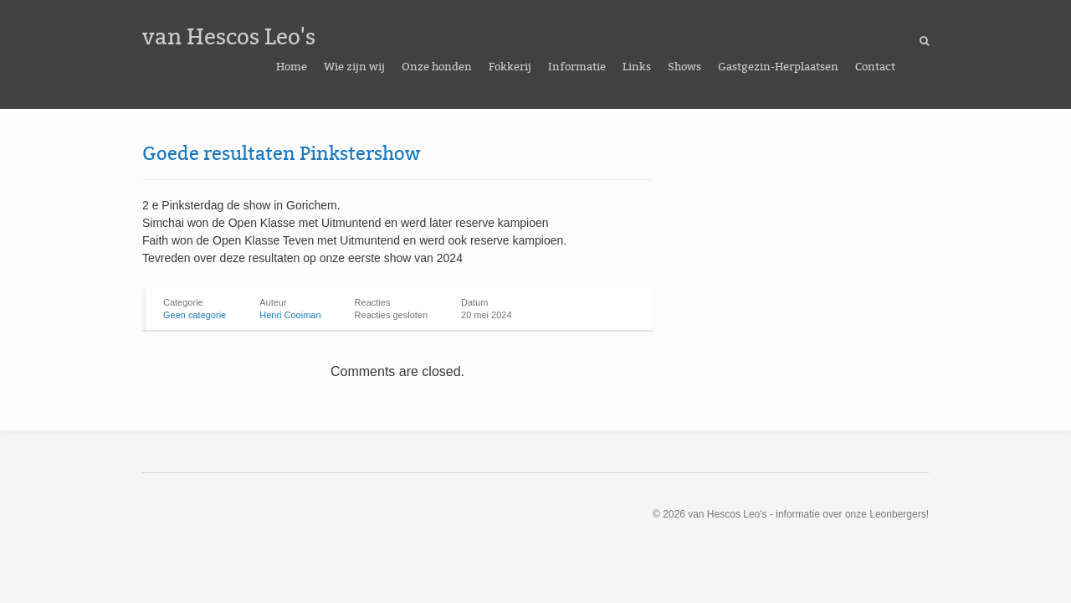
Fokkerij (510, 66)
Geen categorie (194, 315)
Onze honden (437, 66)
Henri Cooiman (289, 315)
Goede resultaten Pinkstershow (281, 153)
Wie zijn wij (354, 66)
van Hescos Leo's (228, 37)
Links (637, 66)
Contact (875, 66)
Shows (684, 66)
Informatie (577, 66)
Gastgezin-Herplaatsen (778, 66)
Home (291, 66)
